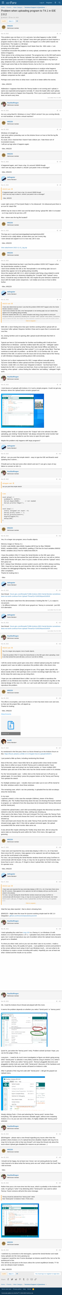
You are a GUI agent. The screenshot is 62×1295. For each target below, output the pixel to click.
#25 (60, 1250)
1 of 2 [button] (4, 21)
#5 (60, 185)
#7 (60, 260)
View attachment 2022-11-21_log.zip (14, 247)
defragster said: (7, 483)
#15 (60, 644)
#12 (60, 536)
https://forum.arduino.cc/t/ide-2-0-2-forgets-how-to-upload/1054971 (28, 754)
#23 (60, 1157)
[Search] (59, 3)
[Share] (57, 33)
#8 (60, 299)
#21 (60, 1001)
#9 (60, 384)
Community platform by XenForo (17, 1293)
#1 (60, 33)
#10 (60, 453)
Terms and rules (6, 1289)
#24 (60, 1183)
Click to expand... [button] (31, 321)
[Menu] (2, 2)
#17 (60, 748)
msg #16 (26, 932)
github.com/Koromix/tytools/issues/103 (23, 916)
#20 (60, 929)
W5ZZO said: (6, 189)
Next (11, 21)
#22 (60, 1134)
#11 (60, 479)
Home (29, 1289)
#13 (60, 590)
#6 (60, 230)
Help (24, 1289)
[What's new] (55, 3)
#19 (60, 882)
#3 (60, 129)
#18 (60, 847)
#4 (60, 161)
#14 (60, 622)
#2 (60, 110)
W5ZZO (5, 17)
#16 (60, 698)
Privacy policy (17, 1289)
